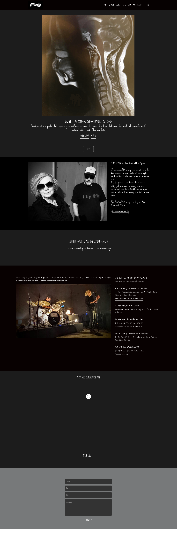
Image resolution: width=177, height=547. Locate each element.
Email (68, 488)
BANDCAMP (84, 136)
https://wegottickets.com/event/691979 (128, 326)
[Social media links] (144, 5)
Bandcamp (103, 248)
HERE (98, 378)
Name (68, 481)
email (88, 149)
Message (69, 502)
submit (88, 520)
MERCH (93, 136)
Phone (68, 495)
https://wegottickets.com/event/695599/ (129, 298)
